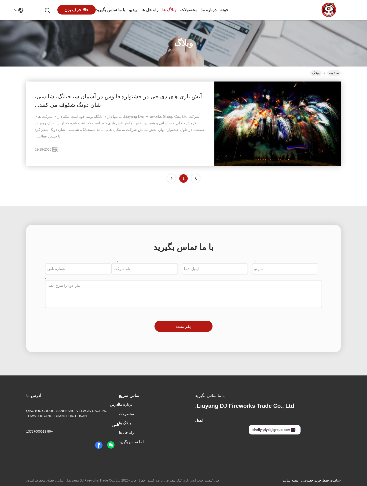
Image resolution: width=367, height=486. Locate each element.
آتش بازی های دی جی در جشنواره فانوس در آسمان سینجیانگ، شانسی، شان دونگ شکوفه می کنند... (118, 100)
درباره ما (209, 9)
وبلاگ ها (169, 9)
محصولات (189, 9)
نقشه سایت (291, 480)
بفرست (183, 326)
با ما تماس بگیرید (110, 9)
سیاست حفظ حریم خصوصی (321, 480)
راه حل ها (149, 9)
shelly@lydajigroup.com (274, 429)
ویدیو (133, 9)
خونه (224, 9)
